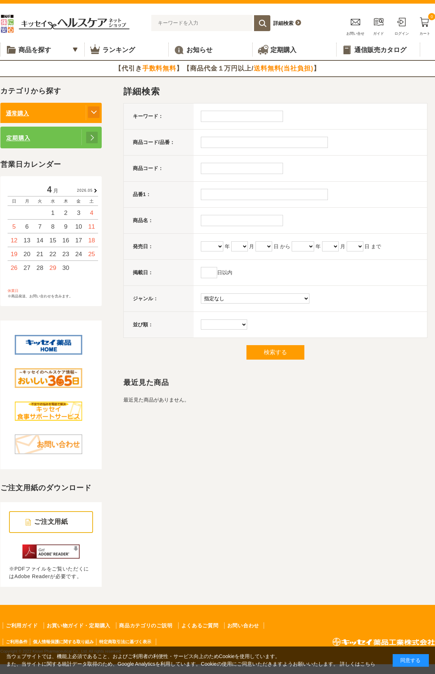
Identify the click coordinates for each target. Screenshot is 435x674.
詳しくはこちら (357, 664)
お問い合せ (355, 25)
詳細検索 (283, 23)
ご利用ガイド (22, 625)
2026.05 (85, 190)
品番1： (142, 194)
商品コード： (148, 168)
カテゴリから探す (30, 91)
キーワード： (148, 116)
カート (425, 25)
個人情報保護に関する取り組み (63, 641)
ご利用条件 (17, 641)
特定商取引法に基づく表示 (125, 641)
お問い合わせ (243, 625)
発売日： (143, 246)
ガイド (378, 25)
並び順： (143, 324)
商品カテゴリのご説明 (145, 625)
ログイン (401, 25)
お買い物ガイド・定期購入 (78, 625)
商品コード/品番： (154, 142)
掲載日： (143, 272)
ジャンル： (145, 298)
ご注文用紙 (51, 521)
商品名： (143, 220)
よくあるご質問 (200, 625)
